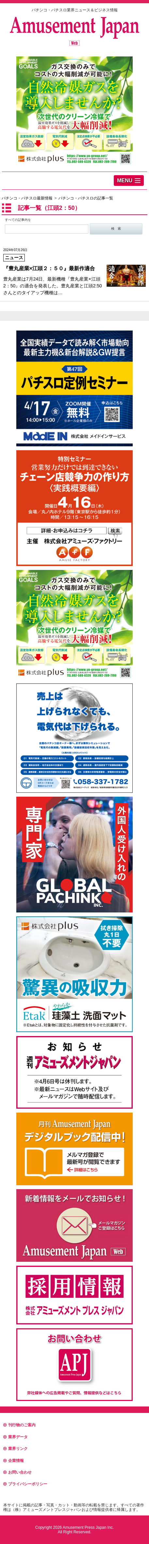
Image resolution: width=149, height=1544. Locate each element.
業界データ (15, 1437)
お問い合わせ (17, 1472)
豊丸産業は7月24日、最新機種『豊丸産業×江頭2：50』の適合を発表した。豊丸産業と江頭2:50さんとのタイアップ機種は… (74, 271)
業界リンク (15, 1448)
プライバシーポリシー (25, 1484)
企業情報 (13, 1460)
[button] (129, 180)
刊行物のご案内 (19, 1425)
